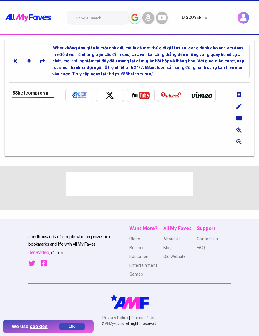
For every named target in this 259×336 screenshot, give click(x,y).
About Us (172, 238)
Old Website (174, 256)
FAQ (201, 247)
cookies (39, 326)
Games (136, 274)
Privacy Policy (115, 317)
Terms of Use (143, 317)
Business (138, 247)
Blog (167, 247)
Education (139, 256)
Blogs (135, 238)
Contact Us (207, 238)
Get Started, (39, 252)
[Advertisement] (129, 184)
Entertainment (143, 265)
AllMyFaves (114, 324)
